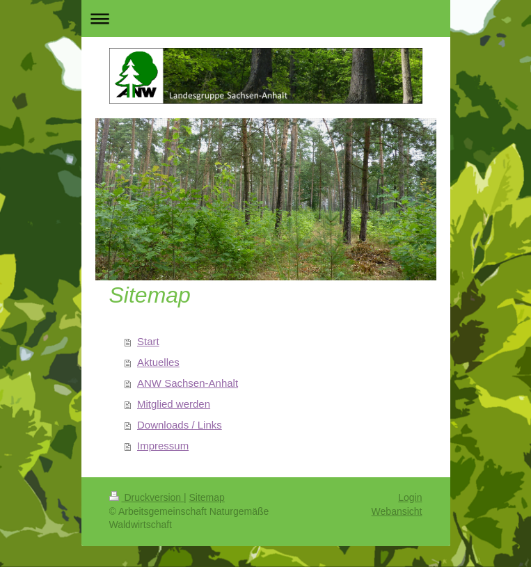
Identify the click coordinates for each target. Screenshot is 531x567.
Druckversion (146, 497)
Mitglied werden (173, 404)
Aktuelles (158, 362)
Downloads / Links (179, 425)
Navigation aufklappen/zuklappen (266, 18)
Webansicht (397, 511)
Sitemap (207, 497)
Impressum (163, 446)
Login (410, 497)
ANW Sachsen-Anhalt (187, 383)
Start (148, 341)
